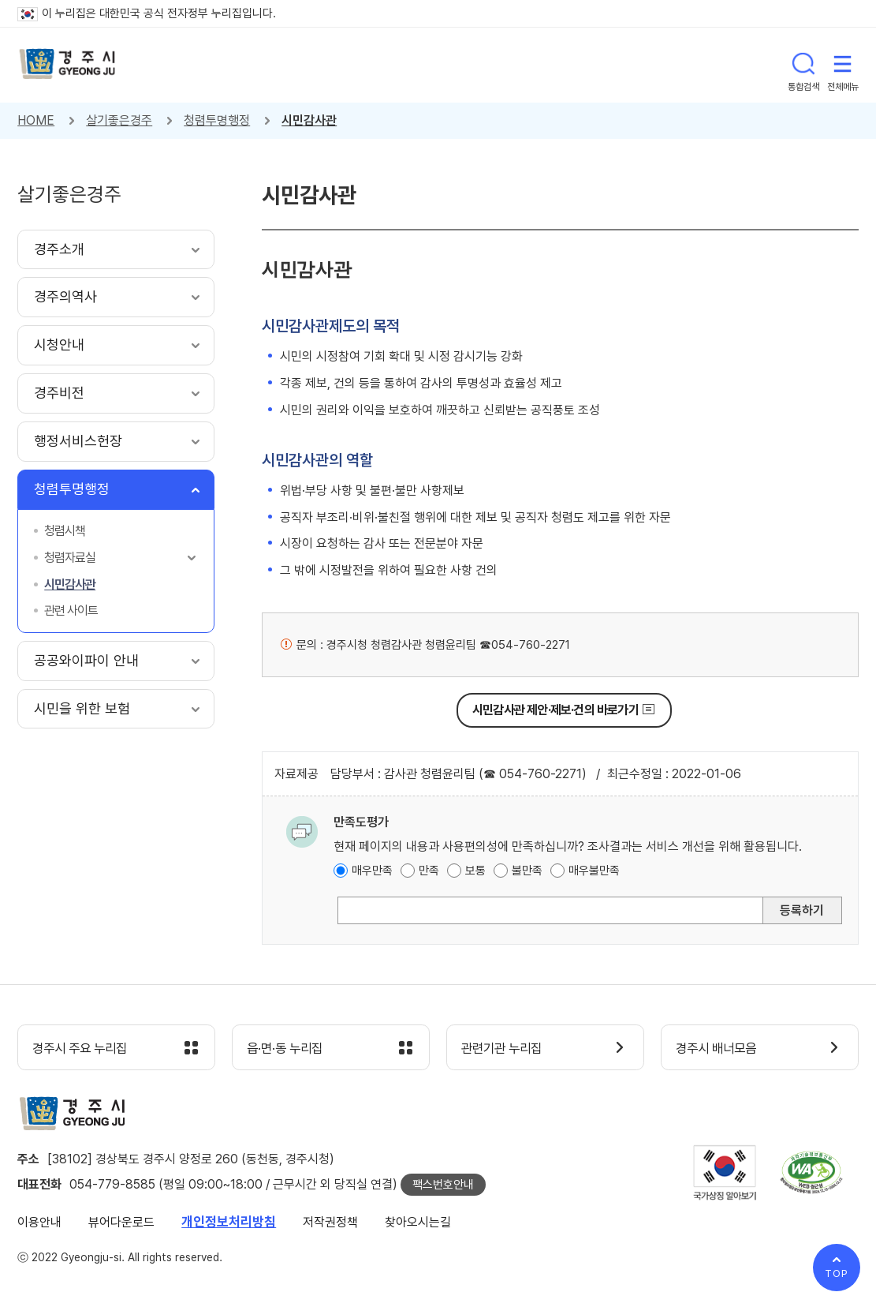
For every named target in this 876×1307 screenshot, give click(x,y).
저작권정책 (330, 1222)
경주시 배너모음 (720, 1049)
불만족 (527, 870)
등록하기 (802, 910)
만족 (429, 870)
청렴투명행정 (217, 120)
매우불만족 (594, 870)
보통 (475, 870)
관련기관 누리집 (506, 1049)
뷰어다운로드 (121, 1222)
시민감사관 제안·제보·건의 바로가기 (555, 709)
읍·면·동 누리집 (288, 1049)
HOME (35, 120)
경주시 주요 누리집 (84, 1049)
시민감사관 (309, 120)
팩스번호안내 (443, 1185)
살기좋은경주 (119, 120)
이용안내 (39, 1222)
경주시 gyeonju (68, 65)
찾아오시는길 (418, 1222)
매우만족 (372, 870)
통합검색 (803, 65)
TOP (836, 1273)
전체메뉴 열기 (843, 65)
